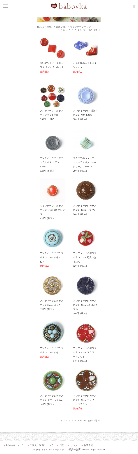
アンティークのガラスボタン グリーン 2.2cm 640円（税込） (52, 399)
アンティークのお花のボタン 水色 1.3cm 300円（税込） (85, 113)
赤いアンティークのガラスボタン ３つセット (52, 66)
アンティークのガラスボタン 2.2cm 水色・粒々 (52, 258)
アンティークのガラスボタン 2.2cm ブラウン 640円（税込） (85, 208)
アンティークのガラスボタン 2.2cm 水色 (52, 351)
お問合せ (88, 445)
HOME (40, 26)
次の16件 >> (94, 30)
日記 (61, 445)
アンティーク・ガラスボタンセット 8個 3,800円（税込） (52, 113)
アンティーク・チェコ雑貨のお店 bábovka (67, 449)
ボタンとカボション (57, 26)
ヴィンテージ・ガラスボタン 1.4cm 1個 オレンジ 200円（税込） (52, 210)
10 (84, 30)
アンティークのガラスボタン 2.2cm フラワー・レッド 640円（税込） (85, 353)
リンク (73, 445)
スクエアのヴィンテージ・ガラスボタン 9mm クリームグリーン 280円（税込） (85, 163)
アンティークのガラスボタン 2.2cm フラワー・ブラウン (85, 401)
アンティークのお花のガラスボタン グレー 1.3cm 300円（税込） (52, 163)
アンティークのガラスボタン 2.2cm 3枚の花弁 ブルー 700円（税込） (85, 305)
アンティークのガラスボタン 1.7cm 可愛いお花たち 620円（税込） (85, 258)
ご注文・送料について (41, 445)
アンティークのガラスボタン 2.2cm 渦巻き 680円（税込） (52, 303)
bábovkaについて (15, 445)
